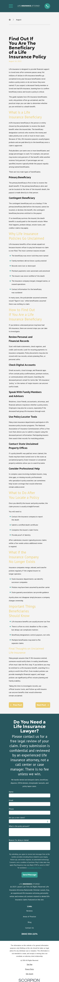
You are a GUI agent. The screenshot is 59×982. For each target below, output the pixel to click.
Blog (29, 922)
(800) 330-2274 (29, 934)
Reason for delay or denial (19, 840)
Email (11, 800)
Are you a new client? (17, 818)
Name (11, 792)
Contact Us (29, 928)
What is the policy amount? (19, 826)
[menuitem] (29, 964)
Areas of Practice (29, 916)
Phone (11, 809)
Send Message (29, 875)
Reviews (29, 911)
